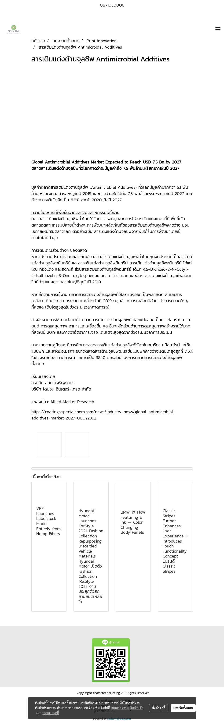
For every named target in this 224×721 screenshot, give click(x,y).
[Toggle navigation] (218, 30)
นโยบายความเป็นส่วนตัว (127, 708)
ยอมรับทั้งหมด (183, 708)
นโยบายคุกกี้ (51, 713)
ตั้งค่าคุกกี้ (158, 708)
